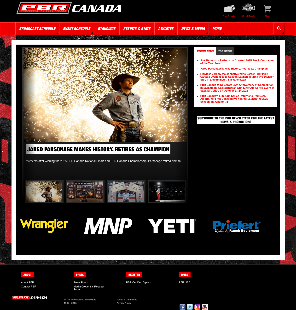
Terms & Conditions (126, 299)
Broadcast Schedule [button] (37, 28)
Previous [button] (29, 114)
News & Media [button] (193, 28)
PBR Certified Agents (138, 282)
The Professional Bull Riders (81, 299)
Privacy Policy (123, 303)
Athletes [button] (166, 28)
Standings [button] (107, 28)
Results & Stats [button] (137, 28)
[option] (105, 107)
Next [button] (181, 114)
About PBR (27, 282)
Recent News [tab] (205, 51)
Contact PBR (28, 286)
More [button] (216, 28)
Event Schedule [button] (76, 28)
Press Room (81, 282)
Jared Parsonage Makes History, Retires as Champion (234, 68)
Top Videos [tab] (225, 51)
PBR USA (184, 282)
